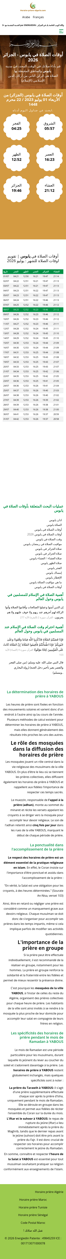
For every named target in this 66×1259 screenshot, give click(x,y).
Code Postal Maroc (33, 1223)
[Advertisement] (33, 455)
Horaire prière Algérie (49, 1192)
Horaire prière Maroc (33, 1200)
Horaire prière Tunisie (33, 1207)
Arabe (26, 17)
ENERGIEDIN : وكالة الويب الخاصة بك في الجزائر (44, 25)
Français (38, 17)
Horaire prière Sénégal (33, 1215)
